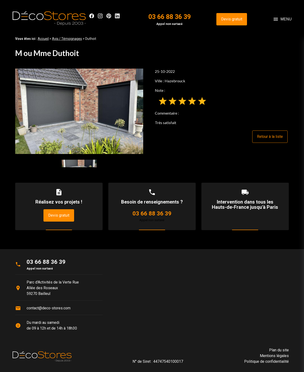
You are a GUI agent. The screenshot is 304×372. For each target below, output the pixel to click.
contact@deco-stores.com (49, 308)
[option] (79, 111)
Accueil (43, 39)
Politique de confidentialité (266, 361)
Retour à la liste (270, 136)
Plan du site (279, 350)
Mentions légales (274, 355)
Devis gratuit (231, 19)
